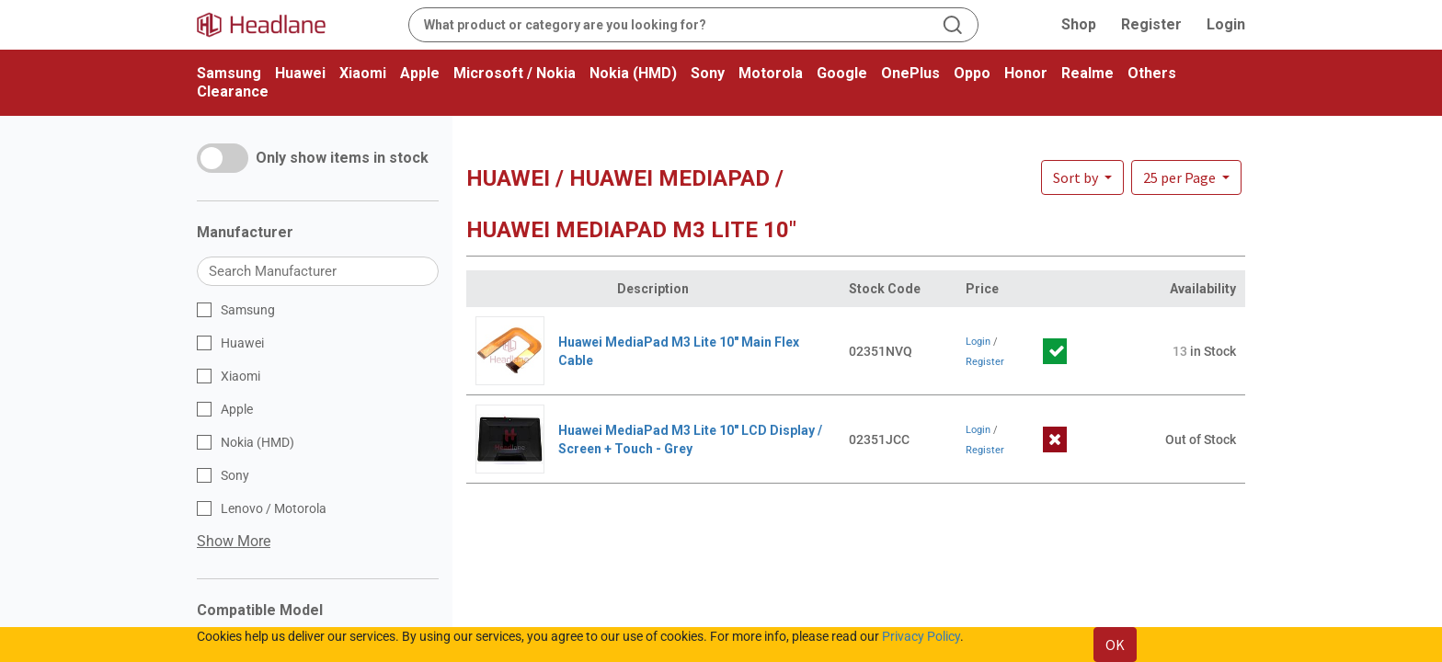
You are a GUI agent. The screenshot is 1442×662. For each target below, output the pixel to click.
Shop (1078, 24)
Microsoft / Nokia (514, 73)
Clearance (233, 91)
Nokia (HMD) (633, 73)
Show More (233, 541)
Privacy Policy (921, 636)
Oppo (972, 73)
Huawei (300, 73)
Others (1151, 73)
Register (1151, 24)
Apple (420, 73)
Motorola (770, 73)
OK (1115, 644)
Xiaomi (362, 73)
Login (1226, 24)
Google (842, 73)
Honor (1025, 73)
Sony (708, 73)
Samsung (229, 73)
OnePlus (910, 73)
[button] (1186, 177)
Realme (1087, 73)
